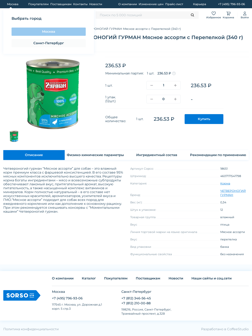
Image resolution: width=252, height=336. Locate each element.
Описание (34, 155)
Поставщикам (60, 4)
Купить (204, 119)
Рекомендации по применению (218, 155)
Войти (245, 15)
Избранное (213, 15)
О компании (127, 4)
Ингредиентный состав (156, 155)
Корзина (228, 15)
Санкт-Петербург (48, 43)
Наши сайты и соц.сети (211, 278)
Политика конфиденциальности (31, 329)
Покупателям (38, 4)
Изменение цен (151, 4)
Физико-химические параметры (95, 155)
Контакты (80, 4)
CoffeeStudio (238, 329)
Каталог (89, 278)
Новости (95, 4)
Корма (225, 183)
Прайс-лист (174, 4)
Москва (48, 32)
